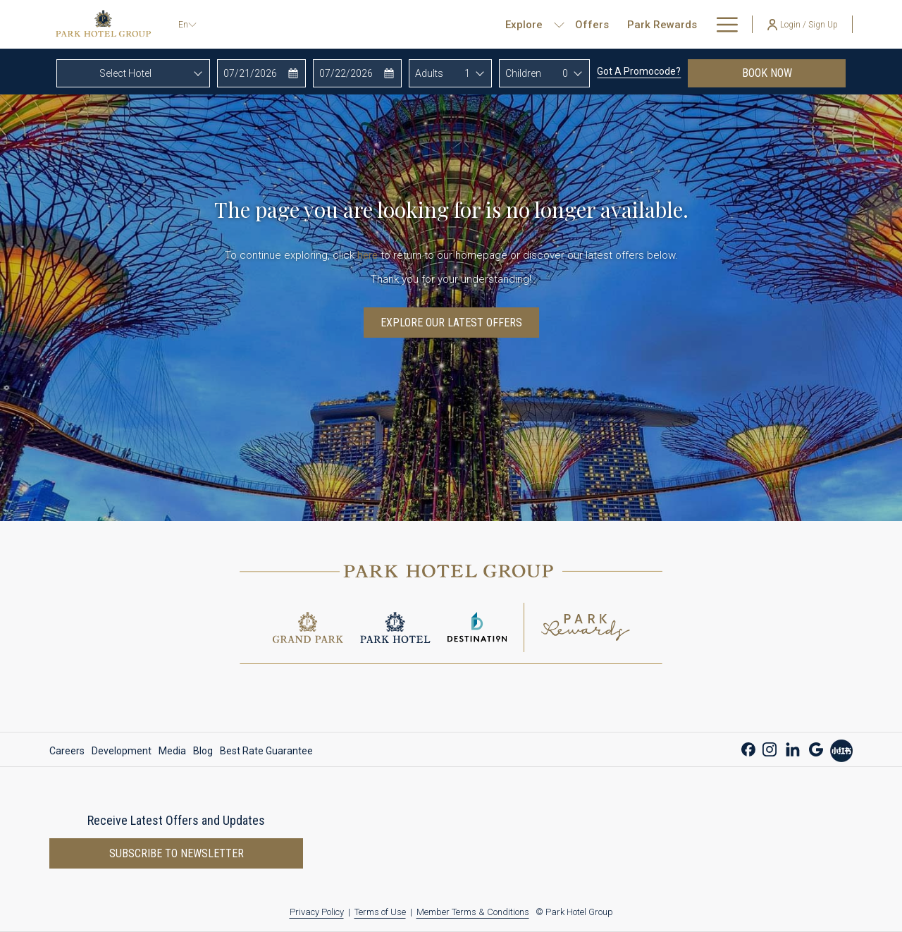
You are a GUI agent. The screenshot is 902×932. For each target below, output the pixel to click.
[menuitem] (385, 24)
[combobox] (133, 73)
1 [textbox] (467, 73)
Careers (67, 750)
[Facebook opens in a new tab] (748, 747)
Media (172, 750)
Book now (794, 73)
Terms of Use (380, 912)
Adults (429, 73)
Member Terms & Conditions (472, 912)
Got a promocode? (639, 71)
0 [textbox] (565, 73)
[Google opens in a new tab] (816, 747)
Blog (203, 750)
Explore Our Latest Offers (451, 322)
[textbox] (133, 73)
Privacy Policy (317, 912)
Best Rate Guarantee (266, 750)
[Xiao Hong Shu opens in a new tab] (841, 749)
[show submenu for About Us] (731, 24)
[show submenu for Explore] (352, 24)
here (367, 255)
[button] (261, 73)
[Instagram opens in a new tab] (769, 747)
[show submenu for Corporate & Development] (654, 24)
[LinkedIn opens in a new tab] (793, 747)
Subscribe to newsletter (176, 853)
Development (122, 750)
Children (523, 73)
